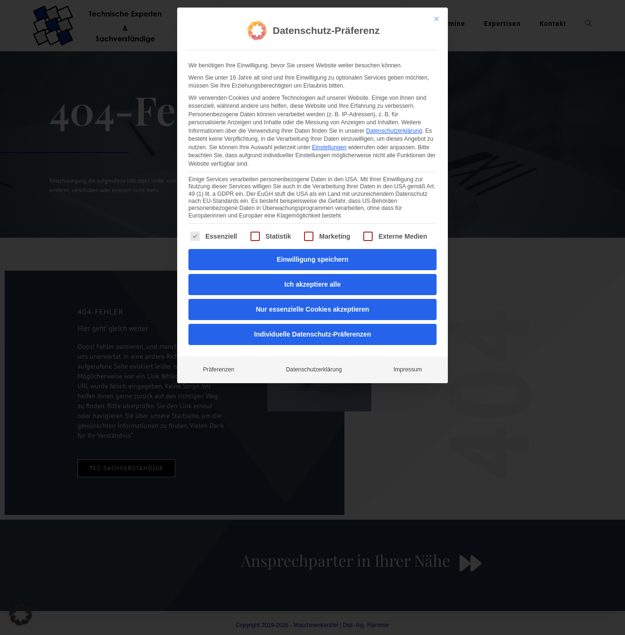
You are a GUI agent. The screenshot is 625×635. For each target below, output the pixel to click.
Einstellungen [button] (329, 99)
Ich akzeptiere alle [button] (312, 237)
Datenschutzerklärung (394, 83)
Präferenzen (218, 322)
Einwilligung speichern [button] (312, 212)
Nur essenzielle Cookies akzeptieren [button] (312, 261)
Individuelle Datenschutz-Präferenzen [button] (312, 286)
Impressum (407, 322)
